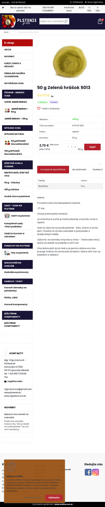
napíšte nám (14, 381)
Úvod (6, 32)
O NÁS (89, 9)
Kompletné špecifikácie (53, 169)
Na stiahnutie (79, 169)
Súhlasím (53, 497)
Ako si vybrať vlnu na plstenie (20, 9)
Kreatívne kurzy (69, 9)
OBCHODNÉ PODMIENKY (48, 9)
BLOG (81, 7)
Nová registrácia (95, 2)
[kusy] (71, 147)
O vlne (97, 9)
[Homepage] (3, 7)
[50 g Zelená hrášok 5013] (70, 61)
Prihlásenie (78, 2)
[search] (66, 22)
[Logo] (20, 21)
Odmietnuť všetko (32, 497)
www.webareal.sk (63, 504)
